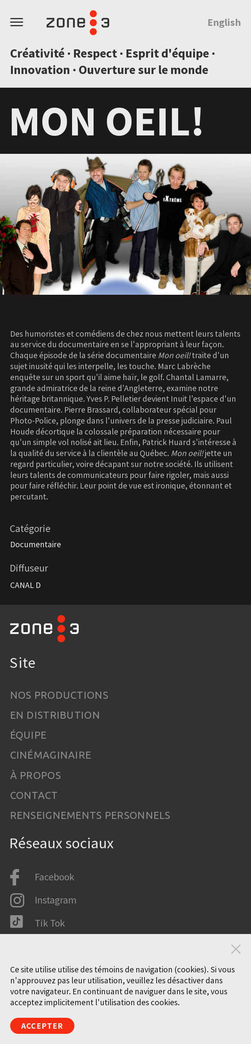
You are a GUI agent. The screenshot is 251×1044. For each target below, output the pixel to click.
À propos (35, 775)
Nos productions (59, 695)
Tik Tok (50, 923)
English (224, 22)
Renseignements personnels (90, 815)
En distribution (55, 715)
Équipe (28, 735)
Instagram (56, 900)
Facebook (54, 877)
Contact (34, 795)
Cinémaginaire (51, 755)
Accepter (42, 1026)
